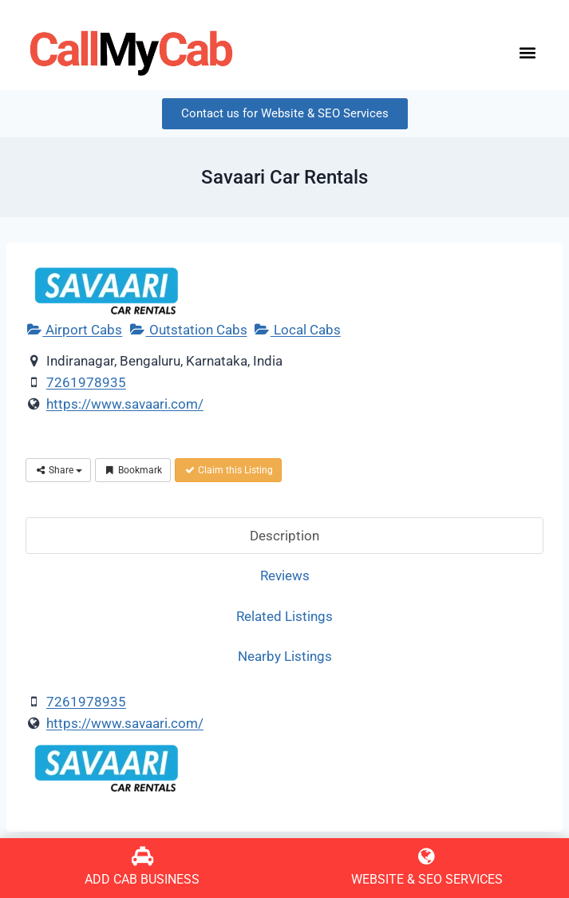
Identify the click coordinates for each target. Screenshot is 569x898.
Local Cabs (297, 330)
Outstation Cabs (187, 330)
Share (58, 470)
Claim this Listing (228, 470)
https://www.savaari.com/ (124, 404)
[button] (527, 53)
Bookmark (133, 470)
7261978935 (86, 382)
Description (284, 536)
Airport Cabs (74, 330)
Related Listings (284, 616)
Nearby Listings (285, 656)
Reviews (285, 576)
